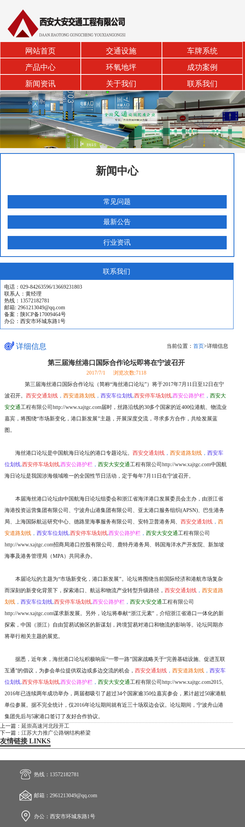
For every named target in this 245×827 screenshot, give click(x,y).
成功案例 (202, 67)
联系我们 (202, 84)
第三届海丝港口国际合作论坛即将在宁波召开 (116, 363)
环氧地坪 (121, 67)
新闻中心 (117, 171)
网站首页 (40, 51)
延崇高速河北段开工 (45, 726)
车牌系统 (202, 51)
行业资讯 (117, 242)
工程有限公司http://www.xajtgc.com (154, 464)
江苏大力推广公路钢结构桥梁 (56, 733)
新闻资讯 (40, 84)
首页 (198, 346)
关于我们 (121, 84)
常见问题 (117, 201)
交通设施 (121, 51)
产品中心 (40, 67)
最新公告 (117, 222)
